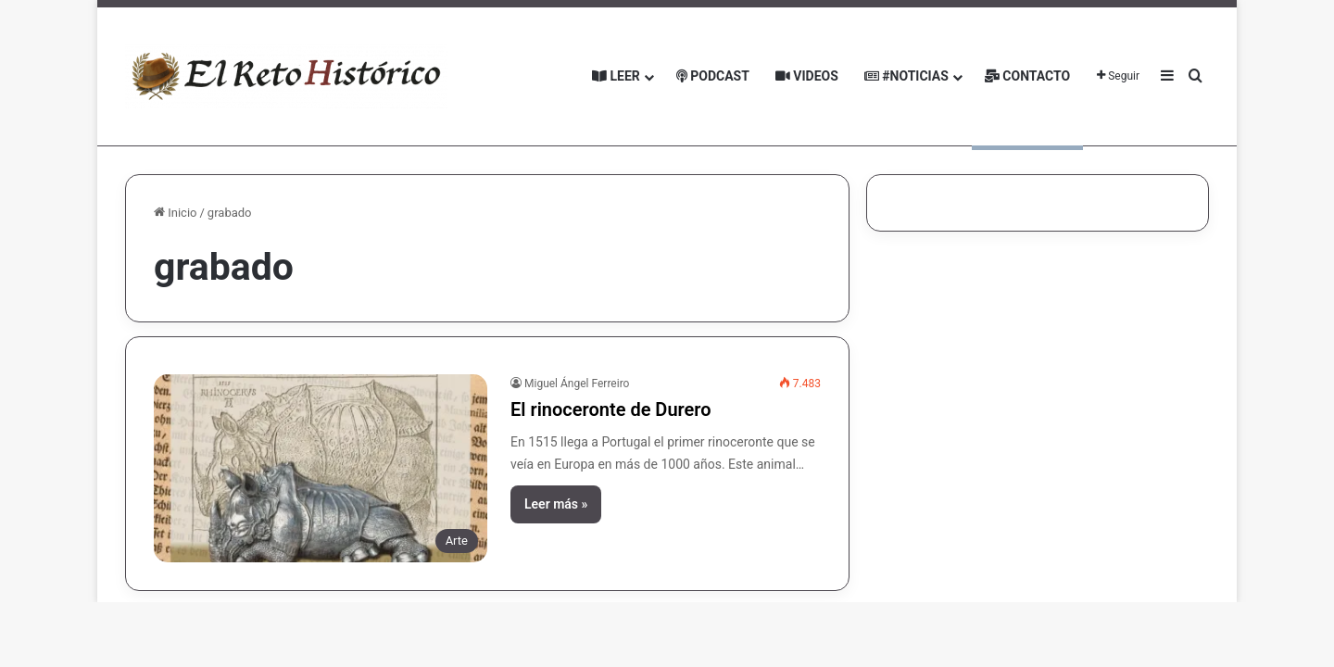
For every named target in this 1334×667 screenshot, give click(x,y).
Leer (616, 76)
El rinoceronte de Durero (610, 409)
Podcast (712, 76)
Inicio (175, 213)
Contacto (1027, 76)
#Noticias (906, 76)
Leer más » (555, 504)
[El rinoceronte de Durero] (320, 468)
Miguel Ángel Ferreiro (576, 383)
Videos (806, 76)
